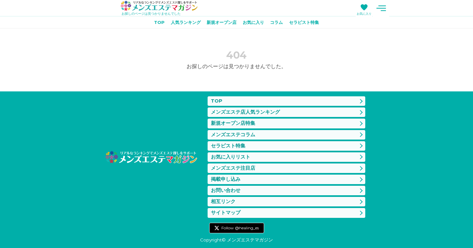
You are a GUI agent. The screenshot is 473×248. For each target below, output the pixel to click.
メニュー (381, 8)
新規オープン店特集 (233, 120)
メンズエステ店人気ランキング (245, 108)
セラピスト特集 (309, 23)
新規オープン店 (220, 23)
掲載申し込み (225, 178)
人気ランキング (182, 23)
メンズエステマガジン (162, 6)
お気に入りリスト (230, 154)
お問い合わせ (225, 189)
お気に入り (364, 13)
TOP (153, 23)
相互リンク (223, 201)
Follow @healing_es (240, 227)
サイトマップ (225, 212)
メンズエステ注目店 (233, 166)
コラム (279, 23)
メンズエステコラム (233, 131)
